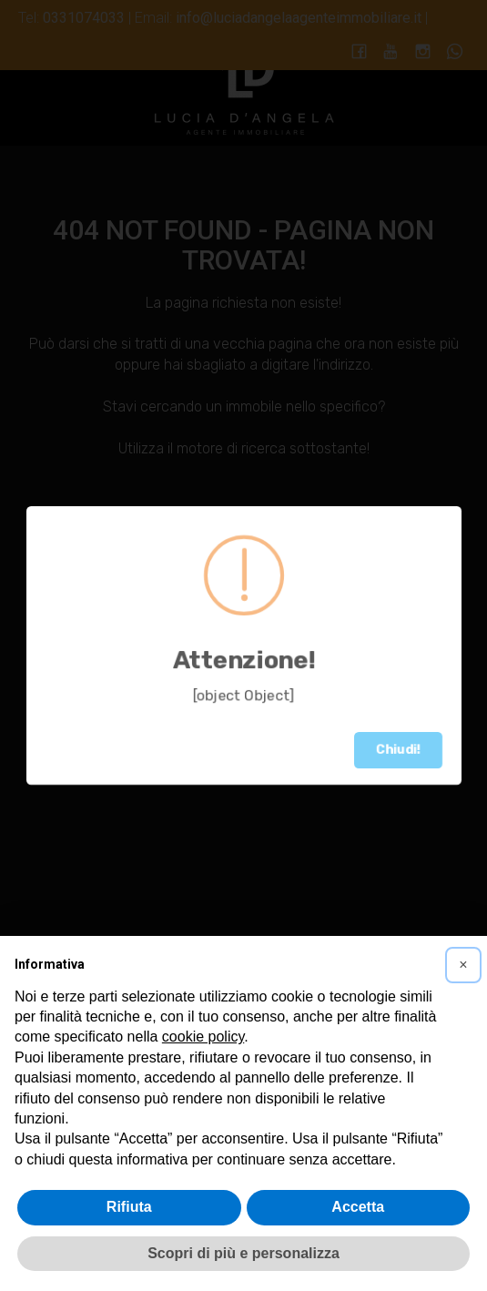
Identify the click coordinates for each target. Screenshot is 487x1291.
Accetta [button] (357, 1207)
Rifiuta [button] (129, 1207)
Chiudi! (398, 749)
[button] (463, 965)
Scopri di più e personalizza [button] (243, 1253)
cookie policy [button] (203, 1036)
